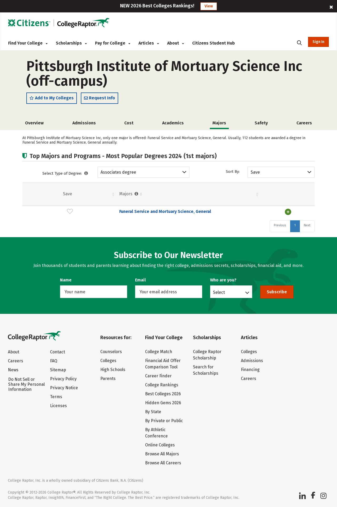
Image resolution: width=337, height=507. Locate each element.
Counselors (111, 351)
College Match (158, 351)
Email (140, 279)
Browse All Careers (163, 462)
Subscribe (277, 291)
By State (153, 411)
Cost (128, 123)
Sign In (318, 42)
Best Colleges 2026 (163, 393)
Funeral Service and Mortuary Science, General (89, 211)
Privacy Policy (63, 378)
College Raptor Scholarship (207, 354)
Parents (108, 378)
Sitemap (58, 369)
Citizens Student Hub (213, 43)
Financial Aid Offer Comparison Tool (163, 363)
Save (255, 172)
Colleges (108, 360)
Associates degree (118, 172)
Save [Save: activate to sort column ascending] (29, 194)
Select (219, 292)
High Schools (112, 369)
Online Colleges (160, 444)
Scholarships (71, 43)
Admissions (84, 123)
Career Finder (158, 375)
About (175, 43)
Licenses (58, 405)
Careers (304, 123)
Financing (250, 369)
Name (66, 279)
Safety (261, 123)
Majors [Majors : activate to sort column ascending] (53, 194)
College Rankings (161, 384)
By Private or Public (164, 420)
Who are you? (223, 279)
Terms (56, 396)
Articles (148, 43)
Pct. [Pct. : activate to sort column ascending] (237, 194)
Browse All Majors (162, 453)
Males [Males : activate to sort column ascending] (268, 194)
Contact (57, 351)
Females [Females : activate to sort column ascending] (206, 194)
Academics (173, 123)
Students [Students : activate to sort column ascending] (164, 194)
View (209, 6)
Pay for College (112, 43)
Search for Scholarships (205, 370)
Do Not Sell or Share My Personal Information (26, 384)
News (13, 369)
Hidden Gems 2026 (163, 402)
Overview (34, 123)
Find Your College (27, 43)
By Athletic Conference (156, 432)
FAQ (53, 360)
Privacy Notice (64, 387)
